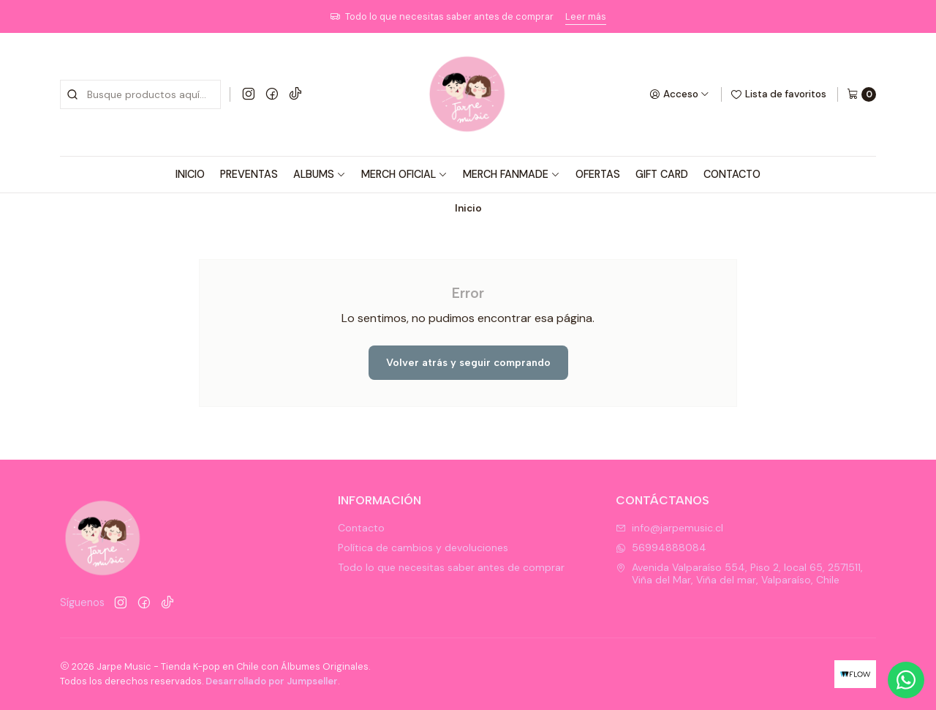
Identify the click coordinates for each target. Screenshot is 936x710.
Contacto (361, 527)
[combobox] (140, 94)
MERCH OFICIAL (404, 174)
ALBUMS (319, 174)
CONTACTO (731, 174)
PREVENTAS (249, 174)
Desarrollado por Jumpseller (271, 681)
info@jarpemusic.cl (669, 527)
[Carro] (861, 94)
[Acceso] (679, 94)
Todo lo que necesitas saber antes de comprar (451, 567)
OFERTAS (597, 174)
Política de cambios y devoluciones (423, 547)
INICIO (190, 174)
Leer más (585, 16)
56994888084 (661, 547)
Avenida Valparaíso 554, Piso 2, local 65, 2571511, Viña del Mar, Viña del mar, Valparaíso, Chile (739, 574)
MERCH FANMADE (511, 174)
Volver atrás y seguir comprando (468, 362)
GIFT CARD (661, 174)
